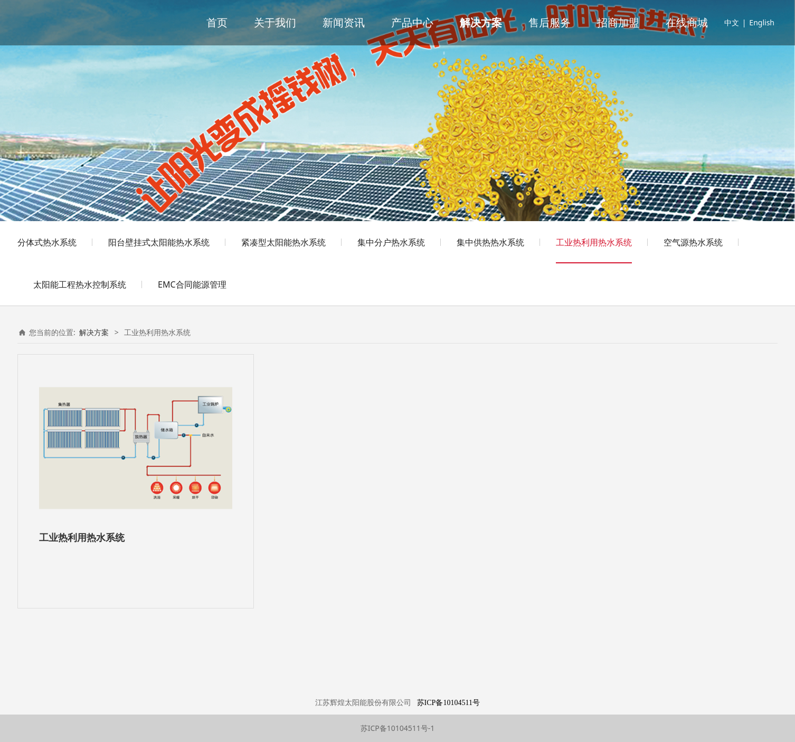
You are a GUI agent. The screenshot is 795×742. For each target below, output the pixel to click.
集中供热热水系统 (490, 242)
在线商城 (687, 22)
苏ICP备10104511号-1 (398, 728)
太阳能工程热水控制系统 (79, 284)
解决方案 (481, 22)
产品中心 (412, 22)
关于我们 (275, 22)
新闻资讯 (344, 22)
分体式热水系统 (47, 242)
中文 (731, 22)
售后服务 (549, 22)
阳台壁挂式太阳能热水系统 (159, 242)
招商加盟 (618, 22)
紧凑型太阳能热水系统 (283, 242)
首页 (217, 22)
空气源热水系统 (693, 242)
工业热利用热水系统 (594, 242)
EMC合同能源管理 (192, 284)
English (761, 22)
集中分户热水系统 (391, 242)
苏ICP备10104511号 (448, 703)
